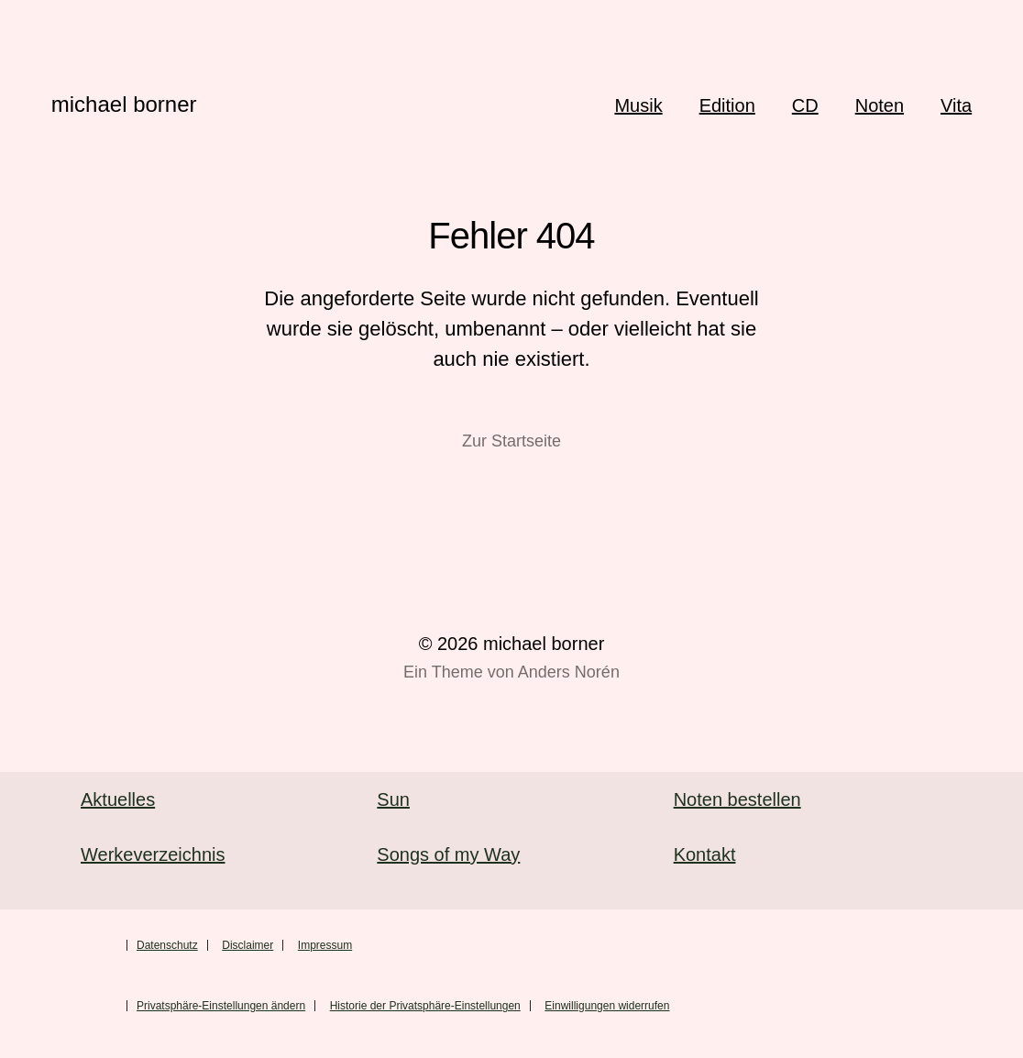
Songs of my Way (448, 854)
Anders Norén (569, 672)
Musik (638, 105)
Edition (727, 105)
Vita (956, 105)
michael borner (124, 104)
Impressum (325, 945)
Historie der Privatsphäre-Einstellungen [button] (425, 1005)
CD (805, 105)
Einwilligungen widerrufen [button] (606, 1005)
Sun (393, 799)
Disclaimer (247, 945)
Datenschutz (167, 945)
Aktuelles (118, 799)
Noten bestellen (737, 799)
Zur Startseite (511, 441)
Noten (879, 105)
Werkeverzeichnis (153, 854)
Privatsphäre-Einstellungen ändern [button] (221, 1005)
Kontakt (705, 854)
